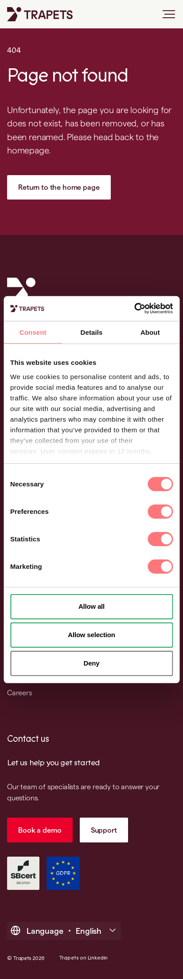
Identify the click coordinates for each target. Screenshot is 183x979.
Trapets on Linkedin (83, 958)
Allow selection (91, 634)
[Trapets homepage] (40, 14)
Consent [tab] (33, 332)
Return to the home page (58, 187)
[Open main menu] (165, 17)
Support (104, 830)
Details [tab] (92, 332)
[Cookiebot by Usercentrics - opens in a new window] (134, 308)
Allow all (91, 606)
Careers (19, 693)
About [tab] (150, 332)
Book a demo (39, 830)
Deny (92, 663)
